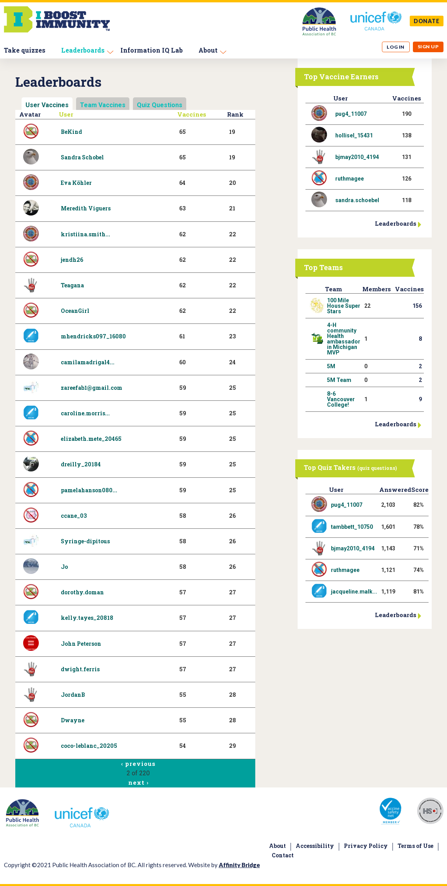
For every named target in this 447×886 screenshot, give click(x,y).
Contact (283, 855)
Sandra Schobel (82, 157)
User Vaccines (47, 105)
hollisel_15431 (354, 135)
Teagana (72, 285)
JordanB (73, 694)
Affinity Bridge (239, 864)
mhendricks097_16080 (93, 336)
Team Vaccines (102, 105)
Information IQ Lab (151, 50)
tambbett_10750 (352, 527)
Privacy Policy (366, 845)
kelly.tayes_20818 (87, 617)
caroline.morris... (85, 413)
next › (138, 782)
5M (331, 366)
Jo (64, 566)
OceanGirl (75, 310)
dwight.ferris (80, 669)
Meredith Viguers (86, 208)
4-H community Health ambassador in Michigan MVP (343, 339)
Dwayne (72, 720)
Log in (396, 47)
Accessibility (315, 845)
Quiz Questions (159, 105)
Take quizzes (24, 50)
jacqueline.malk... (354, 591)
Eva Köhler (76, 182)
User (66, 114)
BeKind (71, 131)
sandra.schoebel (357, 200)
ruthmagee (349, 178)
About (208, 50)
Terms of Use (415, 845)
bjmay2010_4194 (357, 157)
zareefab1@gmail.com (91, 387)
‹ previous (138, 763)
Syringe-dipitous (85, 541)
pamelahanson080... (89, 490)
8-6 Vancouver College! (341, 399)
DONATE (427, 21)
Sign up (428, 46)
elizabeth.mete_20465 (91, 438)
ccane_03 (74, 515)
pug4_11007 (351, 114)
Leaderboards (83, 50)
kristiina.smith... (85, 234)
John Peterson (81, 643)
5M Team (339, 380)
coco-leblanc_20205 (89, 745)
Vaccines (191, 114)
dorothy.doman (82, 592)
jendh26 (72, 259)
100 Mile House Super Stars (343, 305)
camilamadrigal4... (87, 362)
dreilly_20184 (81, 464)
